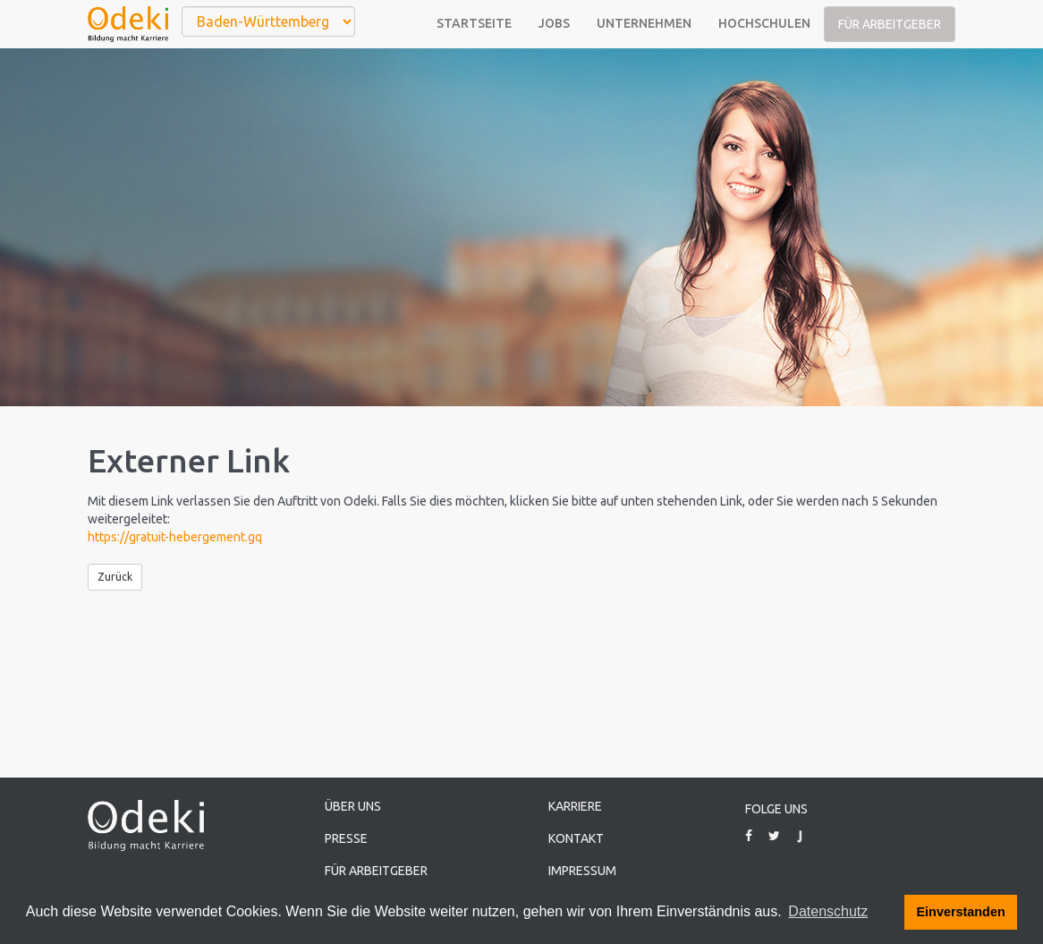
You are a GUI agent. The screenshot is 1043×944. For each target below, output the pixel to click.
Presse (346, 838)
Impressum (582, 870)
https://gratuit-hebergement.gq (175, 537)
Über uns (353, 806)
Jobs (554, 23)
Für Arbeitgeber (889, 24)
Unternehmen (644, 23)
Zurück (115, 577)
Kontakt (576, 838)
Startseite (474, 23)
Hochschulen (764, 23)
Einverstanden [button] (961, 912)
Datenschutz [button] (828, 911)
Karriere (575, 806)
